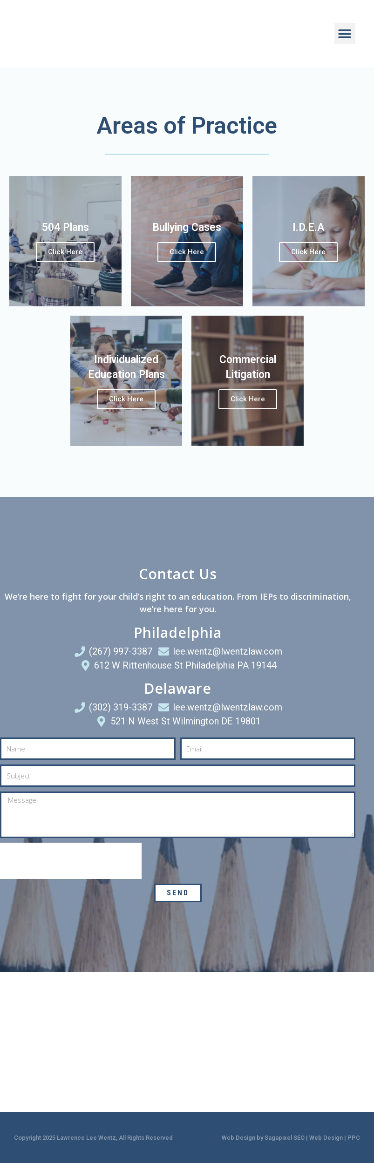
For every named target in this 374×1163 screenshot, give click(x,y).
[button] (344, 33)
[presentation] (71, 861)
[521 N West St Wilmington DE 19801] (280, 1042)
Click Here (65, 252)
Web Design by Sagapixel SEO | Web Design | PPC (291, 1137)
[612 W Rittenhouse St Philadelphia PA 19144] (93, 1042)
